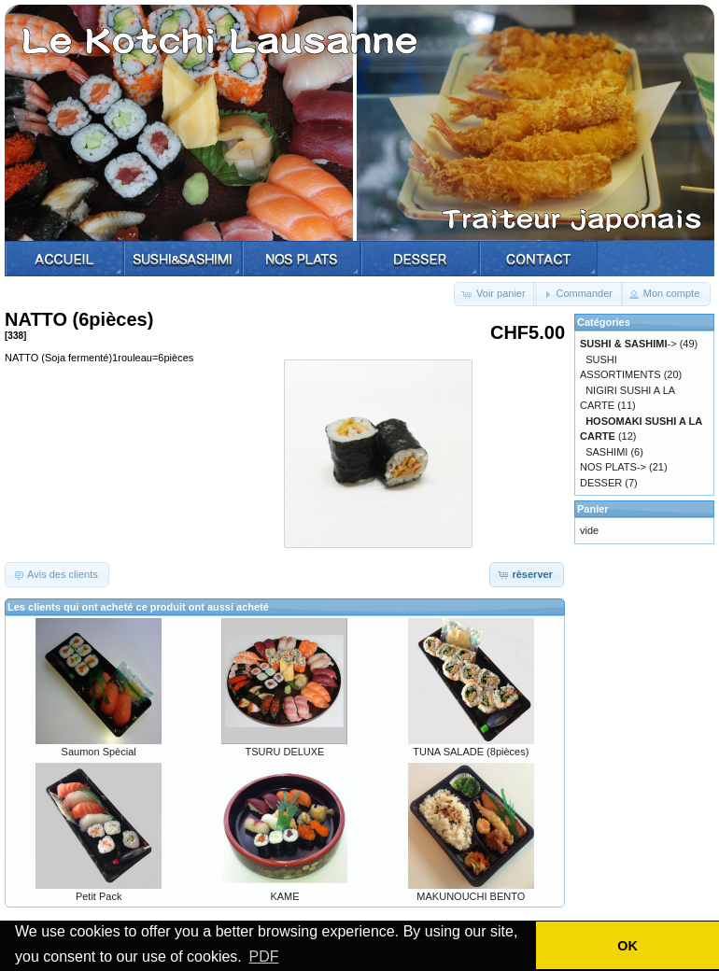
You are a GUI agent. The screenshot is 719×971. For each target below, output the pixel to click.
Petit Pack (99, 896)
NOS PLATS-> (613, 466)
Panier (593, 508)
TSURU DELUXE (285, 751)
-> (628, 343)
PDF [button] (263, 956)
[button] (495, 294)
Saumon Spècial (99, 751)
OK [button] (627, 945)
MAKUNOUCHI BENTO (470, 896)
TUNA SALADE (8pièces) (471, 751)
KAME (284, 896)
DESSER (601, 482)
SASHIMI (606, 451)
